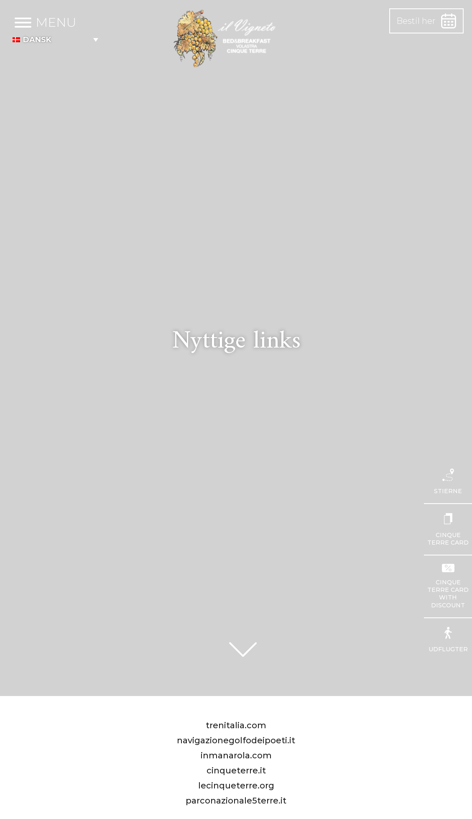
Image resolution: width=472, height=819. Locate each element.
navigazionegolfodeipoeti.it (236, 740)
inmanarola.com (236, 755)
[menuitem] (55, 39)
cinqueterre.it (236, 770)
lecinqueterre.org (236, 786)
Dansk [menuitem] (37, 39)
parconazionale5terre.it (236, 801)
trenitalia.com (236, 725)
